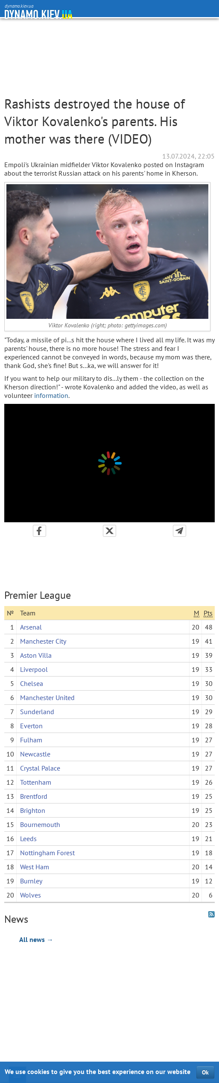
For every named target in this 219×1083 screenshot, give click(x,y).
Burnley (31, 881)
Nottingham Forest (47, 852)
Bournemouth (40, 824)
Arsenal (31, 627)
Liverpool (34, 669)
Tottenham (35, 782)
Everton (31, 725)
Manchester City (43, 641)
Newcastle (35, 754)
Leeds (28, 838)
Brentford (33, 796)
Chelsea (31, 683)
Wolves (30, 895)
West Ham (34, 866)
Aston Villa (36, 655)
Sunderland (37, 711)
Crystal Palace (40, 768)
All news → (36, 939)
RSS (211, 914)
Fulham (31, 740)
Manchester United (47, 697)
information (51, 395)
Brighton (32, 810)
